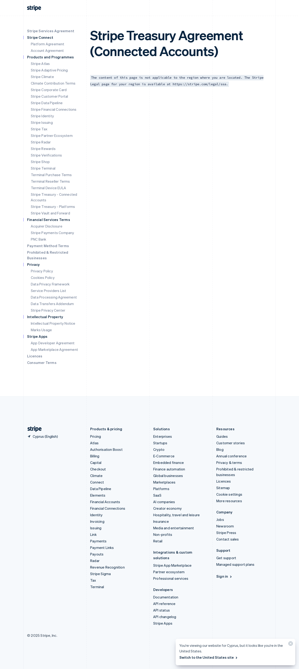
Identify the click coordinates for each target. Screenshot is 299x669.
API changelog (164, 616)
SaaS (157, 495)
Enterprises (162, 436)
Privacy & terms (229, 462)
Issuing (95, 528)
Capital (95, 462)
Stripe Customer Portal (49, 96)
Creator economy (167, 508)
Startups (160, 443)
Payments (98, 541)
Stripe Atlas (40, 63)
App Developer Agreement (53, 343)
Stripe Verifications (46, 155)
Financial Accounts (105, 501)
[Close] (290, 644)
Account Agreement (47, 50)
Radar (95, 560)
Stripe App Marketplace (172, 565)
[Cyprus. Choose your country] (42, 436)
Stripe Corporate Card (49, 89)
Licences (35, 356)
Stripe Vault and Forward (50, 213)
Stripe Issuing (42, 122)
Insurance (161, 521)
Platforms (161, 488)
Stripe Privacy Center (48, 310)
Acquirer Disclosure (46, 226)
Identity (96, 514)
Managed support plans (235, 564)
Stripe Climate (42, 76)
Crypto (158, 449)
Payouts (96, 554)
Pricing (95, 436)
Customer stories (230, 443)
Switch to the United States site (208, 657)
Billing (94, 456)
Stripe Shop (40, 161)
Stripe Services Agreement (50, 30)
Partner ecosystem (169, 571)
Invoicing (97, 521)
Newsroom (225, 526)
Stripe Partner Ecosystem (52, 135)
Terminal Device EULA (48, 187)
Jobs (220, 519)
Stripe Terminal (43, 168)
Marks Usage (41, 329)
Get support (226, 557)
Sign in (224, 576)
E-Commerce (163, 456)
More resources (229, 500)
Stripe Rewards (43, 148)
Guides (222, 436)
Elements (98, 495)
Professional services (170, 578)
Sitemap (223, 487)
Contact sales (227, 539)
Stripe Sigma (100, 573)
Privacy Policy (42, 271)
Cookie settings (229, 494)
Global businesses (168, 475)
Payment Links (102, 547)
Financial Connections (107, 508)
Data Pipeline (100, 488)
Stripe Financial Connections (54, 109)
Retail (157, 541)
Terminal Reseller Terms (50, 181)
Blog (220, 449)
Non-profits (162, 534)
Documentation (165, 597)
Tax (93, 580)
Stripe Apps (162, 623)
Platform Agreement (47, 44)
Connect (97, 482)
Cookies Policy (43, 277)
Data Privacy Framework (50, 284)
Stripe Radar (41, 142)
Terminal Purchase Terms (51, 174)
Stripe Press (226, 532)
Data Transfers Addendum (52, 303)
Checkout (98, 469)
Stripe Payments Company (52, 232)
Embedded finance (168, 462)
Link (93, 534)
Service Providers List (48, 290)
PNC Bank (38, 239)
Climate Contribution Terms (53, 83)
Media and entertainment (173, 528)
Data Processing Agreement (54, 297)
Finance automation (169, 469)
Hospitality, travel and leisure (176, 514)
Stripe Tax (39, 129)
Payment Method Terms (48, 245)
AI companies (164, 501)
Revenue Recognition (107, 567)
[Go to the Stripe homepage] (33, 429)
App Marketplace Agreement (54, 349)
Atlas (94, 443)
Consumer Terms (42, 362)
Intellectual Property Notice (53, 323)
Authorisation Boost (106, 449)
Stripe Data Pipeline (47, 102)
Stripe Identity (42, 116)
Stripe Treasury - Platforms (53, 206)
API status (161, 610)
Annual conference (231, 456)
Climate (96, 475)
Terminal (97, 586)
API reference (164, 603)
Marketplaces (164, 482)
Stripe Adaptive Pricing (49, 70)
